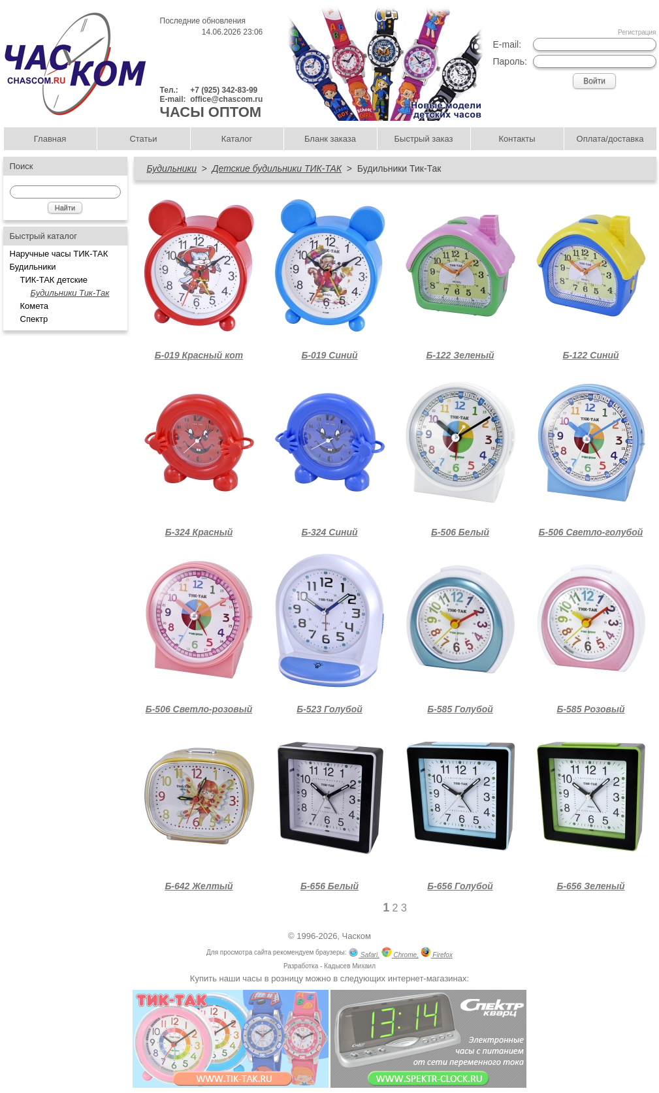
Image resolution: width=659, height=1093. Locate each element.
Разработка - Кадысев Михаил (329, 966)
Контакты (516, 139)
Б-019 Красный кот (199, 355)
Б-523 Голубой (329, 709)
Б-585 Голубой (460, 709)
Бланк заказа (330, 139)
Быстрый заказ (423, 139)
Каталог (236, 139)
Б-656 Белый (329, 886)
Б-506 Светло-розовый (199, 709)
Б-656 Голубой (460, 886)
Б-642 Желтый (199, 886)
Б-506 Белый (460, 532)
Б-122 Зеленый (460, 355)
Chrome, (400, 953)
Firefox (437, 953)
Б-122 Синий (590, 355)
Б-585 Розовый (590, 709)
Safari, (363, 953)
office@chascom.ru (226, 99)
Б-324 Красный (199, 532)
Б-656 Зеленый (590, 886)
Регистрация (637, 32)
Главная (50, 139)
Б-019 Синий (329, 355)
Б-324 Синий (329, 532)
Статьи (143, 139)
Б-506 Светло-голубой (591, 532)
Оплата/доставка (610, 139)
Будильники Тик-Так (70, 293)
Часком (356, 936)
